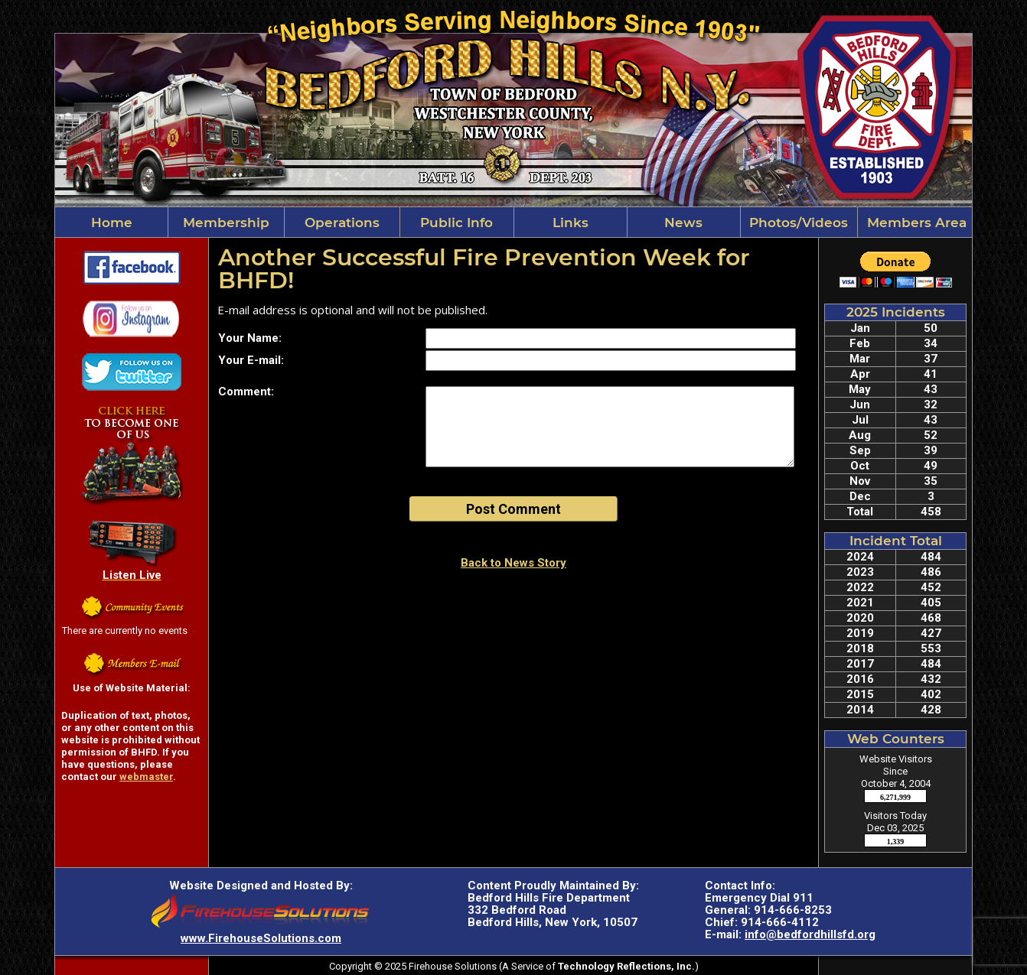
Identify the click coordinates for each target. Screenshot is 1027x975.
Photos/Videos (798, 222)
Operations (342, 222)
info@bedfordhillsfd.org (810, 934)
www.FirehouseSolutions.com (261, 938)
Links (570, 222)
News (683, 222)
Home (111, 222)
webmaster (146, 776)
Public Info (456, 222)
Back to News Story (513, 563)
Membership (226, 222)
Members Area (915, 222)
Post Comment (513, 509)
